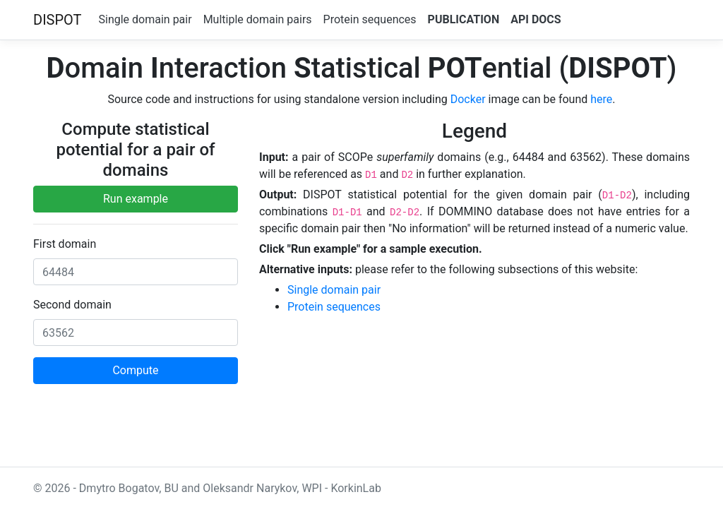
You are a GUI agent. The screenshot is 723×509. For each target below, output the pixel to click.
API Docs (535, 19)
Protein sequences (370, 19)
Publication (464, 19)
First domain (64, 244)
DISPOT (57, 19)
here (601, 99)
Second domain (72, 304)
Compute (135, 370)
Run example (135, 198)
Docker (468, 99)
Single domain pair (145, 19)
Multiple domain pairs (257, 19)
